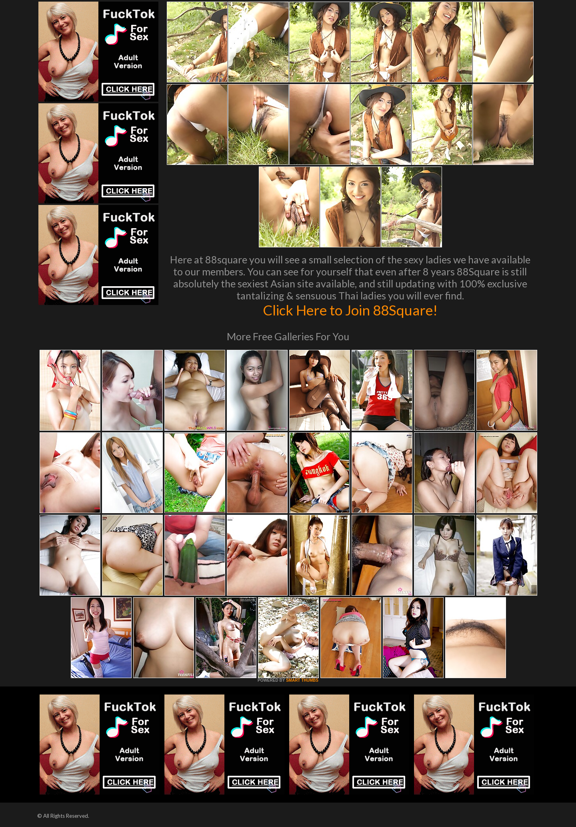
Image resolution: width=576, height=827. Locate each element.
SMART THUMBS (302, 680)
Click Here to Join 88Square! (350, 309)
